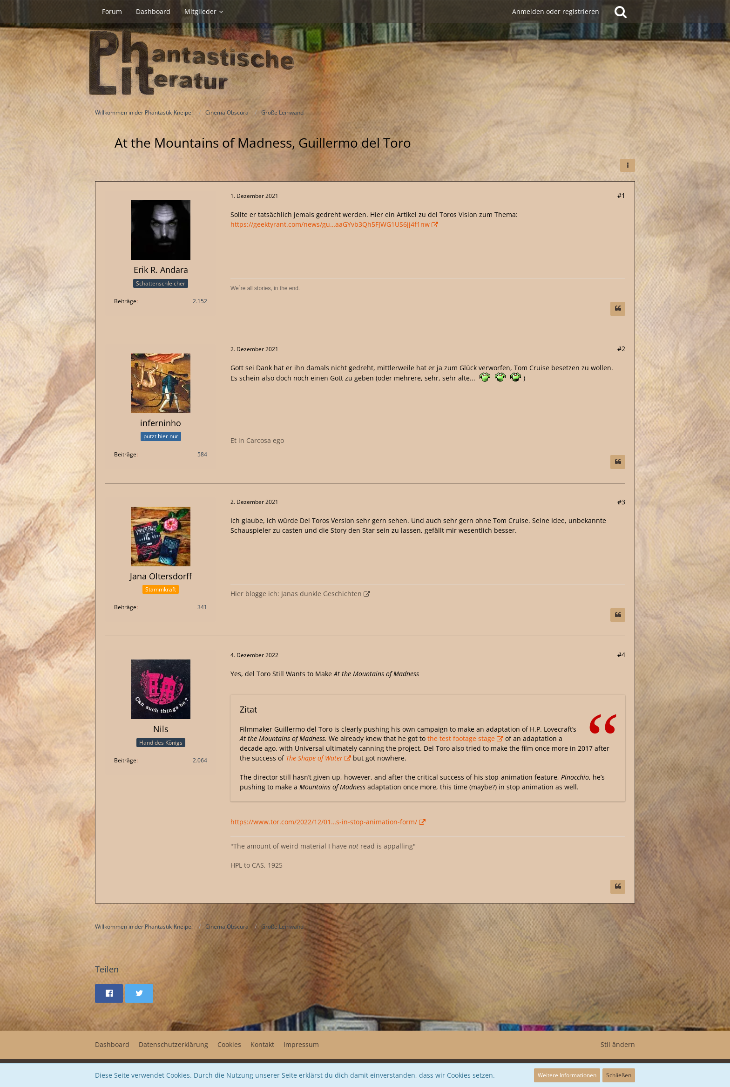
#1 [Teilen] (621, 195)
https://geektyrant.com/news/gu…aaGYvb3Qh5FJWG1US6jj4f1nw (330, 224)
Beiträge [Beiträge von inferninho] (125, 454)
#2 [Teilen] (621, 348)
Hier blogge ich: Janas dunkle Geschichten (296, 593)
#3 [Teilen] (621, 501)
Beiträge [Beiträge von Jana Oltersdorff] (125, 607)
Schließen (618, 1075)
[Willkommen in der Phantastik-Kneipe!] (365, 63)
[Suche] (620, 11)
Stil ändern (618, 1044)
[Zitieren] (617, 309)
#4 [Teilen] (621, 654)
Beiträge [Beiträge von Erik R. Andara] (125, 301)
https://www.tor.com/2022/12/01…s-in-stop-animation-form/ (323, 821)
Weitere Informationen (567, 1075)
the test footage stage (461, 738)
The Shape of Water (314, 758)
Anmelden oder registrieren (555, 11)
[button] (627, 165)
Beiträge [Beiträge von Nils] (125, 760)
